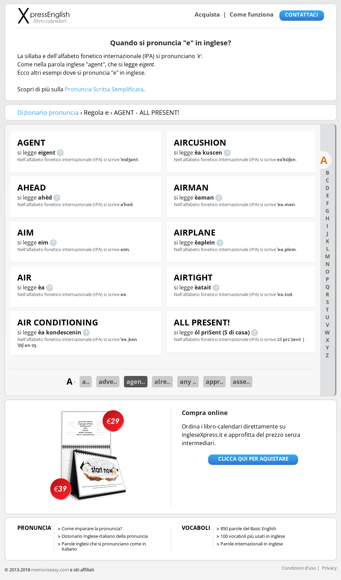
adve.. (108, 381)
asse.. (241, 381)
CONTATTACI (301, 14)
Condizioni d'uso (299, 568)
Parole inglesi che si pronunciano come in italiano (104, 546)
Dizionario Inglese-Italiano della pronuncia (105, 536)
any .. (188, 381)
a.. (85, 381)
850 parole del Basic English (248, 528)
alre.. (162, 381)
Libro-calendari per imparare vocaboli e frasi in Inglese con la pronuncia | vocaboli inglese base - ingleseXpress (43, 16)
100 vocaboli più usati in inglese (253, 536)
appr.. (214, 381)
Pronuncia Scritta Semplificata (104, 89)
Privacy (329, 568)
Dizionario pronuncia (48, 112)
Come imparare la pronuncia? (92, 528)
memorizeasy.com (50, 570)
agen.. (135, 381)
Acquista (207, 14)
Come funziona (251, 14)
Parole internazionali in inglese (252, 544)
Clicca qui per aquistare (253, 458)
